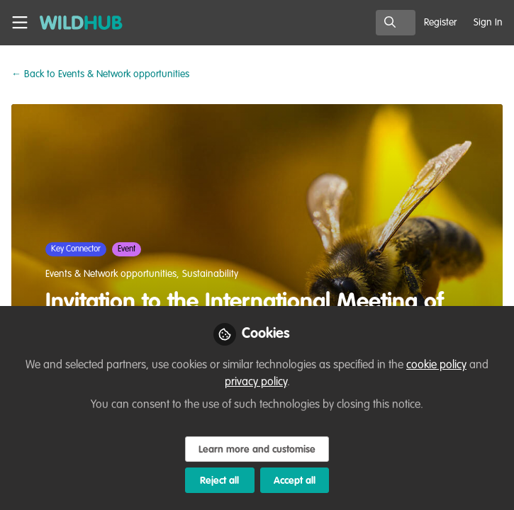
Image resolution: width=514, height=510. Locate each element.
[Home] (74, 22)
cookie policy (436, 365)
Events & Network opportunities (100, 74)
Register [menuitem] (440, 23)
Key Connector (76, 249)
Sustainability (210, 274)
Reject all (219, 481)
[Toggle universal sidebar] (20, 22)
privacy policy (256, 382)
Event (126, 249)
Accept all (294, 481)
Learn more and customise (257, 450)
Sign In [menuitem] (488, 23)
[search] (395, 22)
